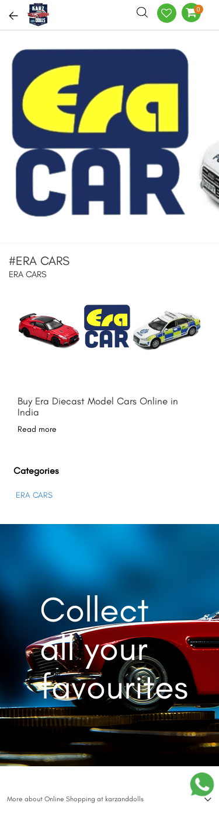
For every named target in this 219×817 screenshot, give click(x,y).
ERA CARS (34, 495)
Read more (37, 429)
